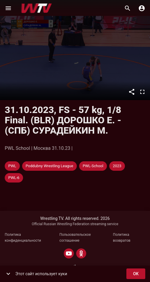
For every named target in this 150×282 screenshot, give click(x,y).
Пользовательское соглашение (75, 238)
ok (135, 273)
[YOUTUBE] (69, 253)
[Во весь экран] (142, 92)
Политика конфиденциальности (23, 238)
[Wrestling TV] (36, 8)
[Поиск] (127, 8)
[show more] (8, 274)
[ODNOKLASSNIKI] (81, 253)
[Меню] (8, 8)
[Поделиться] (131, 92)
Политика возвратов (122, 238)
